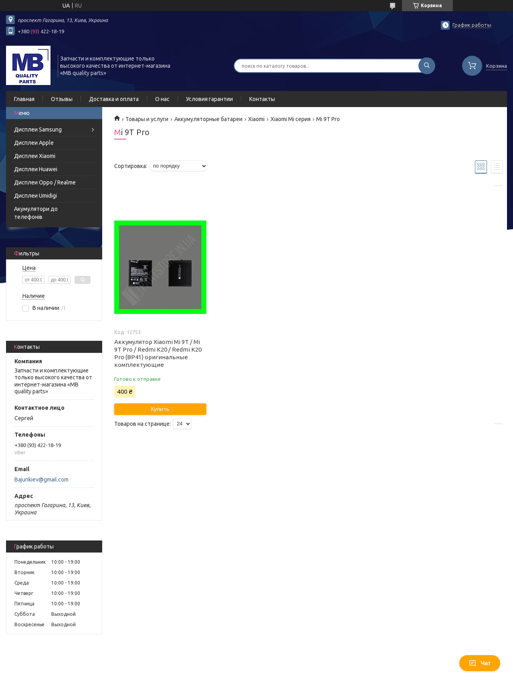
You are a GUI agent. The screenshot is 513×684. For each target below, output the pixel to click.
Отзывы (62, 99)
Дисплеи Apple (34, 143)
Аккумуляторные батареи (208, 119)
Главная (24, 99)
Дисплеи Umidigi (35, 195)
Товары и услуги (146, 119)
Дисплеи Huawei (35, 169)
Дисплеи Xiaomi (34, 156)
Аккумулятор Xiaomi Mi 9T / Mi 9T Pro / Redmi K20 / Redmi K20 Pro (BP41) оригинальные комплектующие (158, 353)
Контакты (262, 99)
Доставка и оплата (114, 99)
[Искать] (426, 65)
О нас (162, 99)
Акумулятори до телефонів (36, 213)
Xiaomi (256, 119)
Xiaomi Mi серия (291, 119)
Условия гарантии (209, 99)
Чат (480, 663)
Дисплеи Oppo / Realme (45, 182)
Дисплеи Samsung (38, 129)
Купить (160, 409)
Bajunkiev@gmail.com (41, 479)
